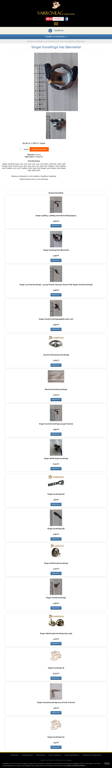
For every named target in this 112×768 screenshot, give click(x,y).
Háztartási (61, 41)
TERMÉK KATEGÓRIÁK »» (56, 37)
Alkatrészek (51, 41)
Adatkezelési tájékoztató (92, 755)
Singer (71, 41)
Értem (107, 763)
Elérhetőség (40, 755)
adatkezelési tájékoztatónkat (76, 765)
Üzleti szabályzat (55, 755)
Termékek (39, 41)
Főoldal (30, 41)
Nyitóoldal (14, 755)
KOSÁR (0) (59, 30)
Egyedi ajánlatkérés (72, 755)
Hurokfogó (80, 41)
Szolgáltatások (27, 755)
